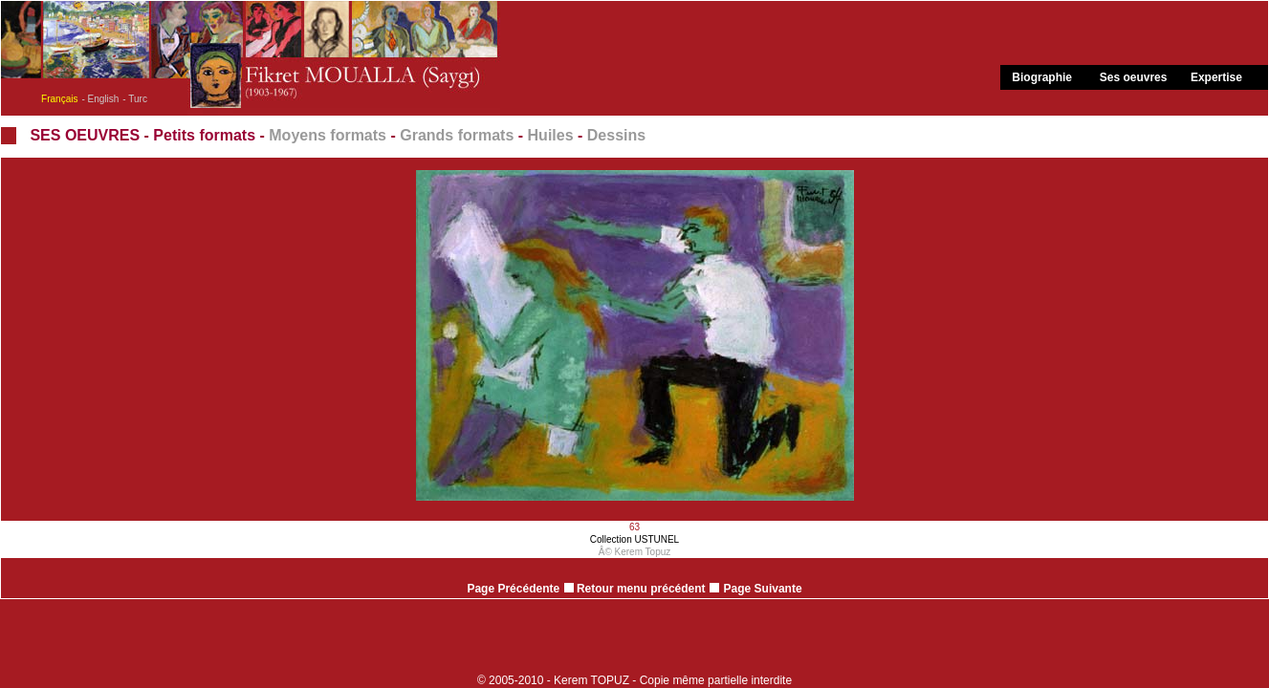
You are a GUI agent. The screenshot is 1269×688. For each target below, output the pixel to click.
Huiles (551, 135)
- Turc (134, 99)
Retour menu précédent (635, 588)
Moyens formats (327, 135)
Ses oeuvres (1134, 77)
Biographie (1042, 77)
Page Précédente (513, 588)
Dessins (616, 135)
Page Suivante (763, 588)
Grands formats (457, 135)
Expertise (1216, 77)
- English (100, 99)
